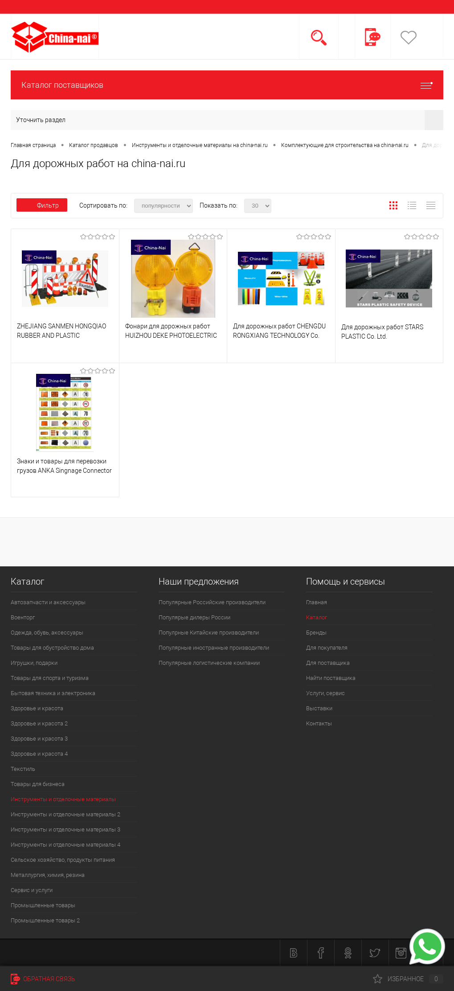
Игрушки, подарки (34, 662)
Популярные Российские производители (212, 602)
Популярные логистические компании (209, 662)
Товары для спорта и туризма (50, 678)
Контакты (319, 723)
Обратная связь (43, 979)
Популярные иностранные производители (214, 647)
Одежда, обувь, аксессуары (47, 632)
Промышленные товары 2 (45, 920)
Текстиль (23, 769)
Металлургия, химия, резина (48, 875)
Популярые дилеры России (194, 617)
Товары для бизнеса (38, 784)
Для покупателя (327, 647)
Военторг (23, 617)
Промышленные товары (43, 905)
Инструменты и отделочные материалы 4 (65, 844)
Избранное (408, 979)
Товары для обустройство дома (52, 647)
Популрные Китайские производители (209, 632)
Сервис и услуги (32, 890)
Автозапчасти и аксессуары (48, 602)
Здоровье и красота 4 (39, 753)
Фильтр (42, 205)
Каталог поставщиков (227, 84)
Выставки (319, 708)
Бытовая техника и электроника (53, 693)
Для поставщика (328, 662)
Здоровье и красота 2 (39, 723)
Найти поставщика (331, 678)
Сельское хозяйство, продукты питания (63, 859)
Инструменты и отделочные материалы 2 (65, 814)
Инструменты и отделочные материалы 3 (65, 829)
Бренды (316, 632)
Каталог (316, 617)
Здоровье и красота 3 (39, 738)
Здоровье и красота (37, 708)
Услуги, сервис (325, 693)
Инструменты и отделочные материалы (63, 799)
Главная (316, 602)
